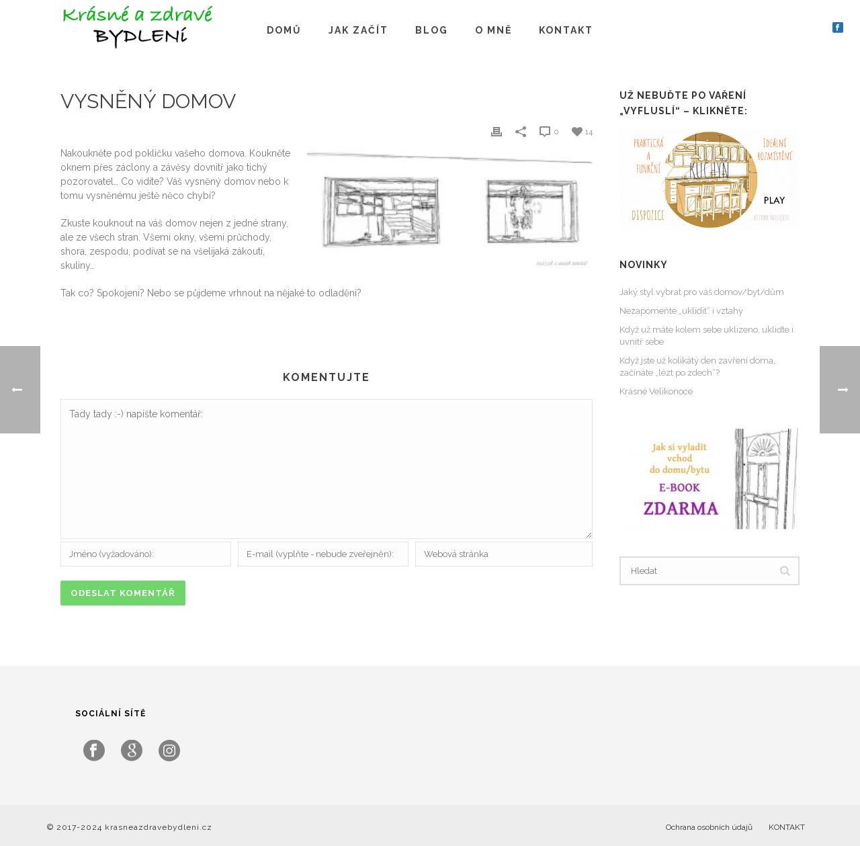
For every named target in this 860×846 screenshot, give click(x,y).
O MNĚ (493, 30)
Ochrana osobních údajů (709, 827)
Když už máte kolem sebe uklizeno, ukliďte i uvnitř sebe (706, 336)
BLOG (431, 30)
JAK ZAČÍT (358, 30)
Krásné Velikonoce (656, 391)
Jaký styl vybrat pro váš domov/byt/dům (701, 292)
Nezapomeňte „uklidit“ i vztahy (681, 311)
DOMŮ (284, 30)
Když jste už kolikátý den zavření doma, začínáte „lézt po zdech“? (697, 366)
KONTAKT (566, 30)
